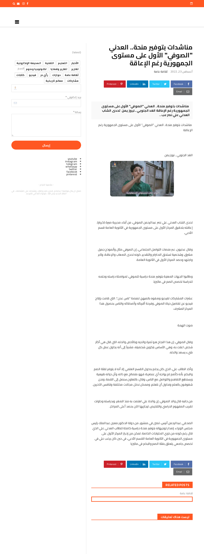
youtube (72, 158)
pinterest (71, 174)
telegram (71, 163)
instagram (71, 161)
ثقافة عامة (161, 71)
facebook (72, 171)
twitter (73, 169)
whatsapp (71, 166)
